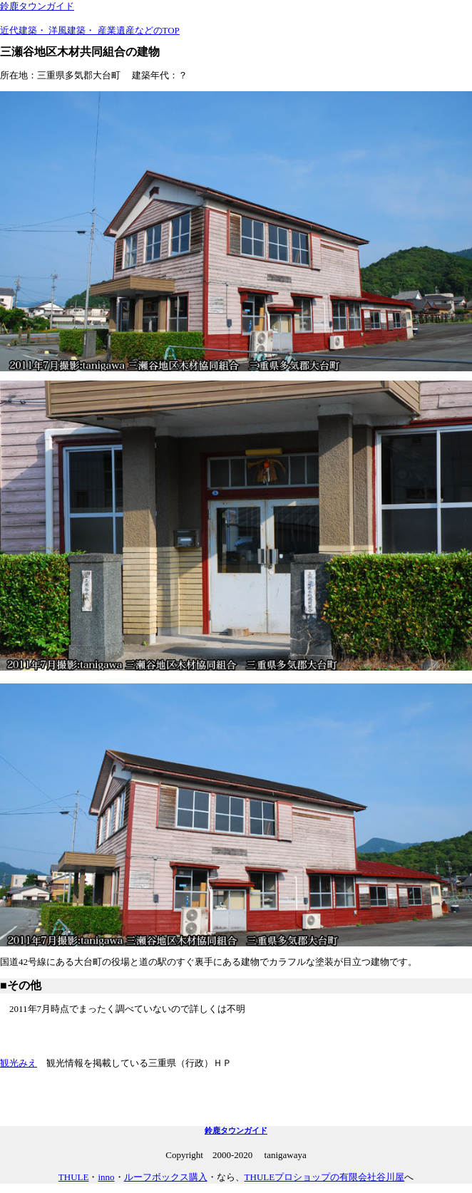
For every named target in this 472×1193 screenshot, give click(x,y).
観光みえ (18, 1063)
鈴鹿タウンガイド (37, 6)
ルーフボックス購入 (165, 1177)
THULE (73, 1177)
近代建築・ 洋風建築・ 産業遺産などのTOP (90, 30)
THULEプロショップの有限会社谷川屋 (325, 1177)
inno (106, 1177)
